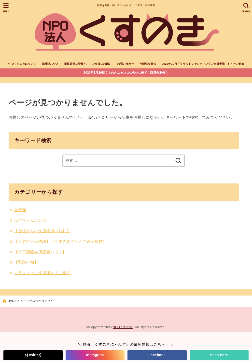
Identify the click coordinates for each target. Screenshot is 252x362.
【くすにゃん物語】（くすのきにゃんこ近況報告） (60, 241)
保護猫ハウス (50, 63)
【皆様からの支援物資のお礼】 (42, 231)
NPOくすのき (123, 327)
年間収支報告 (148, 63)
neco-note (219, 355)
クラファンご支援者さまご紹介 (42, 273)
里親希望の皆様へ (75, 63)
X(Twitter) (33, 355)
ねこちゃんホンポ (30, 220)
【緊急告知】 (26, 262)
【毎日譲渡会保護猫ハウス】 (40, 252)
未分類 (20, 209)
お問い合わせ (125, 63)
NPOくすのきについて (22, 63)
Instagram (95, 355)
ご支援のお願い (102, 63)
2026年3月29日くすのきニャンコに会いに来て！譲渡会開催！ (126, 72)
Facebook (157, 355)
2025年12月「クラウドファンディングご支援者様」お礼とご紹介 (203, 63)
